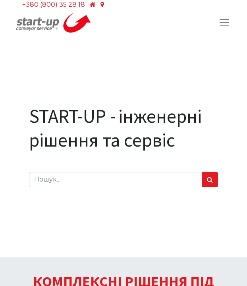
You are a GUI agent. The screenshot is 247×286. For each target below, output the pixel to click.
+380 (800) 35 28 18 (53, 4)
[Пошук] (210, 179)
